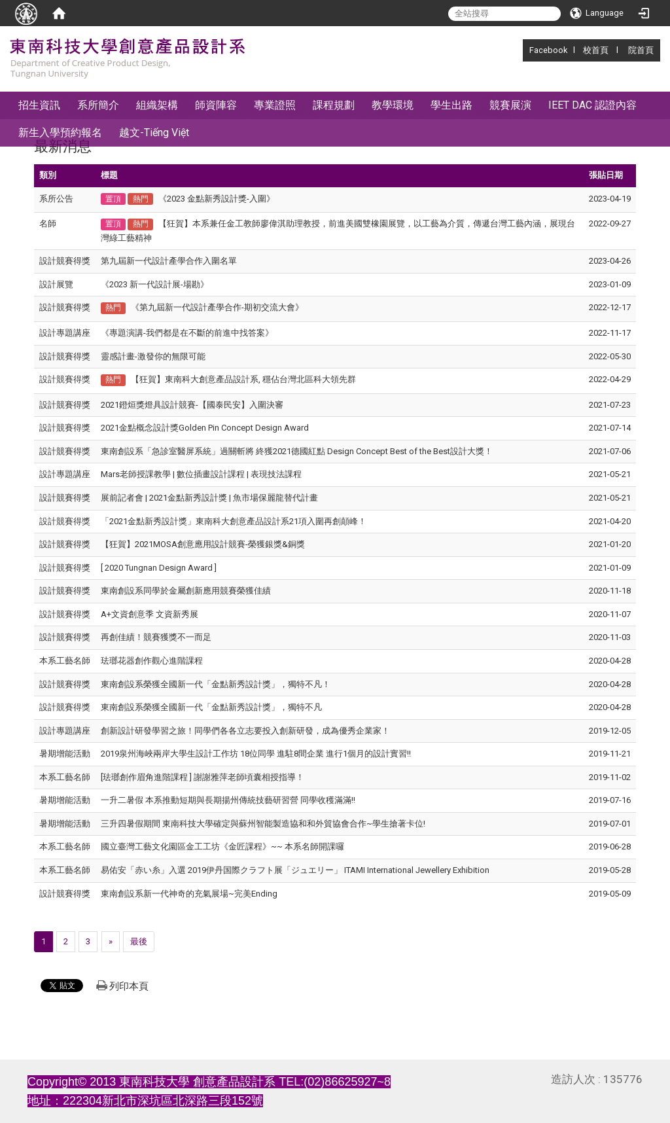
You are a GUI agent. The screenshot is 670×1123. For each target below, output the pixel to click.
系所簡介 (98, 105)
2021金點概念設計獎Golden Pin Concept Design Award (205, 428)
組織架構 (157, 105)
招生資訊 (39, 105)
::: (522, 50)
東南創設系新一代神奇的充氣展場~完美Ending (189, 894)
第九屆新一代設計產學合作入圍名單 (169, 261)
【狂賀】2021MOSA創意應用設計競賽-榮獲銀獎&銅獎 (203, 544)
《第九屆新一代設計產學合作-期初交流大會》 (217, 307)
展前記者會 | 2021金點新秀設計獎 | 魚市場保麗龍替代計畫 (209, 498)
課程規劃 (334, 105)
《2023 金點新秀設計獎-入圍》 (216, 199)
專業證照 (275, 105)
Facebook (548, 50)
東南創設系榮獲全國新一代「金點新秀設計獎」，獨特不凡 (211, 707)
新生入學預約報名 (60, 132)
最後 (138, 941)
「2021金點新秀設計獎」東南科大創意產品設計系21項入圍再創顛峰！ (233, 521)
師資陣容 (216, 105)
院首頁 (641, 50)
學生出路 (451, 105)
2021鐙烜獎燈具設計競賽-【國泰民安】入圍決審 (192, 405)
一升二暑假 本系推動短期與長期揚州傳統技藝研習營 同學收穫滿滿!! (228, 800)
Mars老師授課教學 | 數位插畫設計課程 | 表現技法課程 (201, 474)
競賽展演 (510, 105)
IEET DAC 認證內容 (592, 105)
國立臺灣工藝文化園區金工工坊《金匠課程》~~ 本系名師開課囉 (222, 846)
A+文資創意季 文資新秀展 (149, 614)
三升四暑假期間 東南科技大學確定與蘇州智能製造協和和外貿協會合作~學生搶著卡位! (263, 824)
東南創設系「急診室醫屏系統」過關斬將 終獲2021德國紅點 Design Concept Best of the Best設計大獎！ (297, 451)
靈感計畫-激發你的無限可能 (153, 356)
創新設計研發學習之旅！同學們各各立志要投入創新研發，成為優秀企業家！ (245, 731)
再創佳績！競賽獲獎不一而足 (156, 637)
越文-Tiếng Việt (154, 132)
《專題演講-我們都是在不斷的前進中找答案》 (187, 333)
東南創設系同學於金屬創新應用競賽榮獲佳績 (186, 591)
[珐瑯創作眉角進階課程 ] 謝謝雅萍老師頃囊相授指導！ (202, 777)
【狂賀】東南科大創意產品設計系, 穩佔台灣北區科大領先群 (243, 379)
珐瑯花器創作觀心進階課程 (152, 661)
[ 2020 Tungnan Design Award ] (159, 568)
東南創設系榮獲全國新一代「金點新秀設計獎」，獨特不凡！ (215, 684)
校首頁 (595, 50)
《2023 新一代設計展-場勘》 (155, 284)
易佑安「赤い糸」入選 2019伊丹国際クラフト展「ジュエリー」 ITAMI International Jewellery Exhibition (295, 870)
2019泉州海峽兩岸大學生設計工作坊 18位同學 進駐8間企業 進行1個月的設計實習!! (256, 753)
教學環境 (393, 105)
